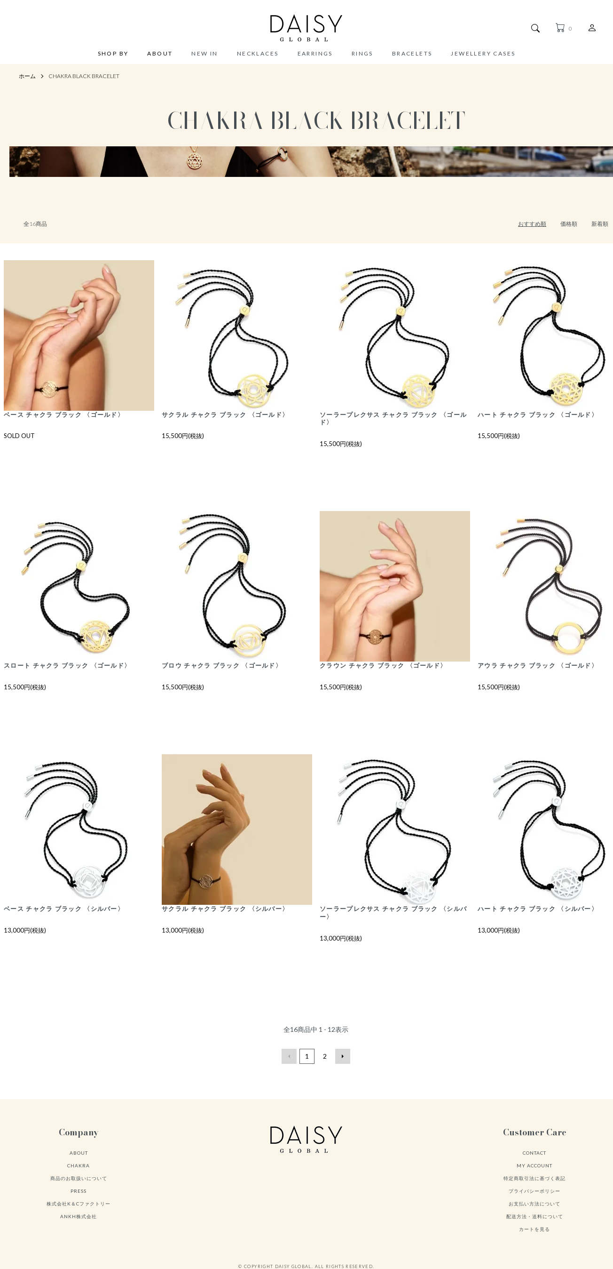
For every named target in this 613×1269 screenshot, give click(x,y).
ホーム (27, 76)
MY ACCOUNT (534, 1165)
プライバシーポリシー (534, 1191)
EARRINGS (315, 53)
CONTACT (534, 1153)
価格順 (568, 223)
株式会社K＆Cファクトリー (78, 1203)
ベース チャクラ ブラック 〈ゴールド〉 (64, 414)
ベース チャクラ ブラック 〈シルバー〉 (64, 908)
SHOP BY (113, 54)
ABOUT (160, 54)
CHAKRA (78, 1165)
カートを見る (534, 1229)
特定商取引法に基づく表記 (534, 1178)
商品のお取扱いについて (78, 1178)
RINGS (362, 53)
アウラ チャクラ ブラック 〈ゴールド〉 (538, 665)
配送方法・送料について (534, 1216)
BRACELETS (412, 53)
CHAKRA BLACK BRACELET (83, 76)
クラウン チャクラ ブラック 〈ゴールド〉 (383, 665)
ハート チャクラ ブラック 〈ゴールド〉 (538, 414)
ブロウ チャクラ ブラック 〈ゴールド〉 (222, 665)
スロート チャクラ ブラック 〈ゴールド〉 (67, 665)
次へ (342, 1056)
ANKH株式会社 (78, 1216)
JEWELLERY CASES (483, 53)
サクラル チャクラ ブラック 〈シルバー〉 (225, 908)
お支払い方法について (534, 1203)
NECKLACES (258, 53)
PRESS (78, 1191)
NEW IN (204, 53)
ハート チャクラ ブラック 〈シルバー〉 (538, 908)
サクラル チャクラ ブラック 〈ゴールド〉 (225, 414)
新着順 (599, 223)
